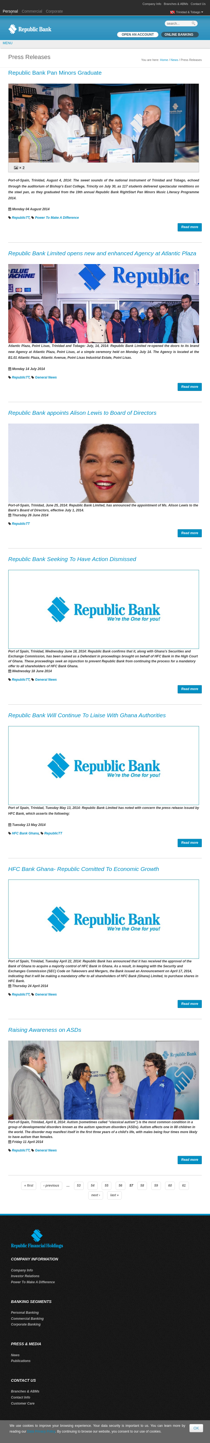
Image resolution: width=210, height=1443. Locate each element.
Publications (20, 1361)
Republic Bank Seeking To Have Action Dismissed (72, 559)
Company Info (152, 3)
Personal (11, 11)
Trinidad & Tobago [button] (189, 12)
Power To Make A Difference (57, 218)
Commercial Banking (27, 1319)
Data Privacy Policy (41, 1431)
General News (46, 377)
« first (28, 1185)
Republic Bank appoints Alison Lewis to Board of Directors (82, 413)
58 (142, 1185)
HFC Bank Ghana (25, 833)
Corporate (54, 11)
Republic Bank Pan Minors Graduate (55, 72)
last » (114, 1195)
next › (95, 1195)
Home (164, 59)
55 (106, 1185)
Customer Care (23, 1403)
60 (170, 1185)
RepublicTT (20, 218)
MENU (7, 43)
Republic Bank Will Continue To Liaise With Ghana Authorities (87, 715)
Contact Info (20, 1397)
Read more (189, 227)
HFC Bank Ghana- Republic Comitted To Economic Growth (83, 869)
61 (184, 1185)
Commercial (32, 11)
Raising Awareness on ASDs (44, 1030)
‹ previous (51, 1185)
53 (79, 1185)
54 (92, 1185)
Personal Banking (25, 1313)
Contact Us (198, 3)
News (174, 59)
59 (156, 1185)
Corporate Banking (26, 1324)
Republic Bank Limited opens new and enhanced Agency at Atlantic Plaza (102, 253)
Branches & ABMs (176, 3)
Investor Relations (25, 1276)
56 (120, 1185)
